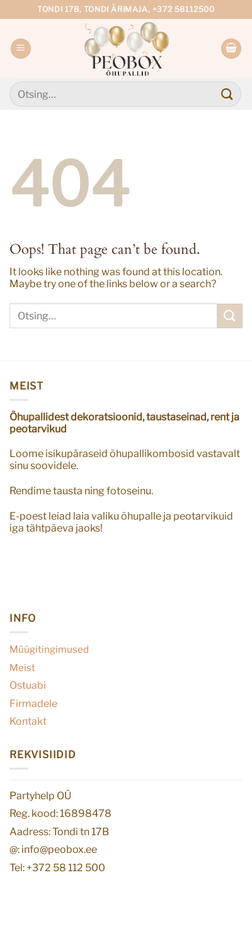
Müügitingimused (49, 649)
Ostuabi (27, 685)
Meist (22, 668)
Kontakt (28, 721)
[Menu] (21, 49)
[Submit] (227, 93)
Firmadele (33, 704)
